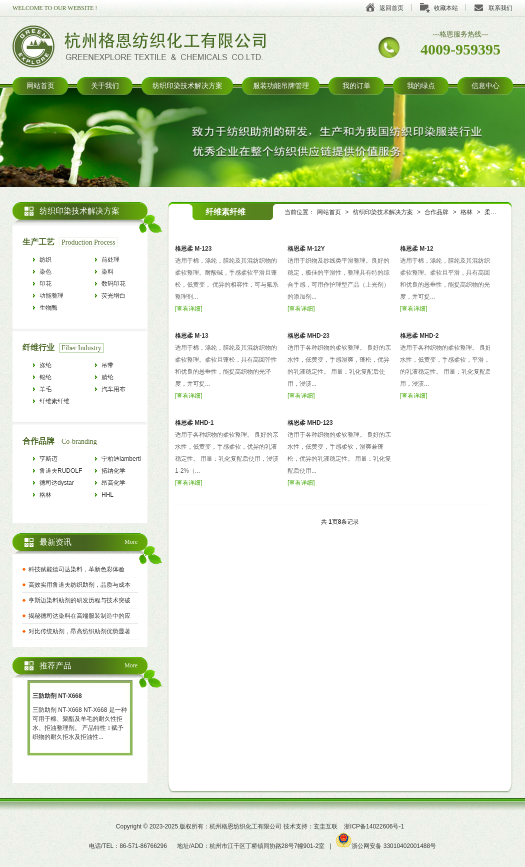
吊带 (108, 365)
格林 (466, 212)
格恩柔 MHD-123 (310, 422)
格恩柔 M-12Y (306, 248)
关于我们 (105, 86)
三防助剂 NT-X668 (57, 695)
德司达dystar (57, 482)
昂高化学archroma (114, 484)
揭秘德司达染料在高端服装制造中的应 (79, 615)
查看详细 (188, 308)
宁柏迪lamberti (121, 458)
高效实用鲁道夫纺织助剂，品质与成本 (79, 584)
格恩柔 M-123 (193, 248)
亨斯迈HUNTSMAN (57, 460)
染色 (46, 271)
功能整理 (52, 295)
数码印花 (114, 283)
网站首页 (40, 86)
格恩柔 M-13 (191, 335)
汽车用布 (114, 389)
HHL (108, 494)
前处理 (111, 259)
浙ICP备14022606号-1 (374, 826)
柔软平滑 (496, 212)
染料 (108, 271)
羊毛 (46, 389)
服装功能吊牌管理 (281, 86)
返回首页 (392, 8)
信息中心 (486, 86)
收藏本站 (446, 8)
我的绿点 (421, 86)
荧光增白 (114, 295)
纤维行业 (38, 347)
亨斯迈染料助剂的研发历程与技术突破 (79, 600)
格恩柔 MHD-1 (194, 422)
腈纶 (108, 377)
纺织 (46, 259)
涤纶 (46, 365)
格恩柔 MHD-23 (309, 335)
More (131, 541)
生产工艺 (38, 242)
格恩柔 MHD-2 (419, 335)
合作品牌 (436, 212)
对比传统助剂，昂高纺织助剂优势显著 (79, 631)
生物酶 (49, 307)
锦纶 (46, 377)
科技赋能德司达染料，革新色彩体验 (76, 569)
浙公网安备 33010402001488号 (386, 845)
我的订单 (356, 86)
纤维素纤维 (55, 401)
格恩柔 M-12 (417, 248)
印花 (46, 283)
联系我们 (500, 8)
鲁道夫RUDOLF (61, 470)
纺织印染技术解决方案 (187, 86)
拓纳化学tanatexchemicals (124, 472)
